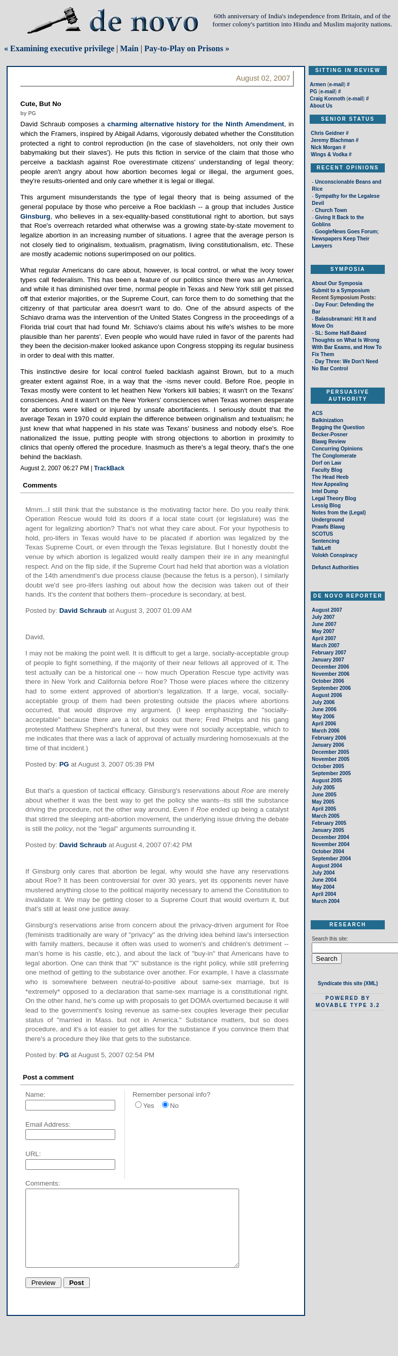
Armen (318, 84)
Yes (148, 1105)
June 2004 (324, 880)
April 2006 (324, 723)
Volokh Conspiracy (334, 555)
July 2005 (323, 787)
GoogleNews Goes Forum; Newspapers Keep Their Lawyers (345, 239)
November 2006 (330, 674)
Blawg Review (329, 441)
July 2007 (323, 617)
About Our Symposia (337, 283)
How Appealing (330, 484)
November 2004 (330, 844)
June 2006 (324, 709)
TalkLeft (321, 548)
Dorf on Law (326, 463)
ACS (317, 413)
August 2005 (327, 780)
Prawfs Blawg (328, 527)
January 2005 (328, 830)
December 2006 (330, 667)
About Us (321, 106)
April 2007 (324, 638)
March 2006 (325, 731)
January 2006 (328, 745)
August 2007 (327, 610)
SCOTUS (322, 534)
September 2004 (331, 858)
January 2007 (328, 660)
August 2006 (327, 695)
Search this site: (330, 939)
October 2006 (328, 681)
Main (129, 48)
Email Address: (48, 1124)
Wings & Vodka (329, 154)
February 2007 (329, 652)
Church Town (331, 210)
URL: (33, 1154)
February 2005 (329, 823)
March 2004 (325, 901)
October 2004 (328, 851)
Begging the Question (338, 427)
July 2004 (323, 873)
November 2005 (330, 759)
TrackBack (109, 468)
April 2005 (324, 809)
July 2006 (323, 702)
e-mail (336, 84)
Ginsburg (35, 216)
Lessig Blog (326, 505)
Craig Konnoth (327, 98)
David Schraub (83, 610)
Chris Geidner (327, 133)
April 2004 (324, 894)
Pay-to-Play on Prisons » (186, 48)
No (174, 1105)
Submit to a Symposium (341, 290)
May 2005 (323, 802)
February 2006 (329, 738)
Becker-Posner (330, 434)
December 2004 (330, 837)
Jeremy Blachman (332, 140)
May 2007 (323, 631)
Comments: (42, 1183)
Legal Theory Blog (334, 498)
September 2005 (331, 773)
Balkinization (327, 420)
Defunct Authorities (335, 567)
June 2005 (324, 794)
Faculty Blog (327, 470)
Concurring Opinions (337, 448)
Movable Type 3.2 (348, 1005)
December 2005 (330, 752)
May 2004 (323, 887)
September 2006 (331, 688)
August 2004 (327, 865)
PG (64, 764)
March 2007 (325, 645)
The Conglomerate (334, 456)
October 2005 (328, 766)
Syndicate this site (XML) (348, 983)
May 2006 (323, 716)
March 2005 (325, 816)
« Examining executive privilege (59, 48)
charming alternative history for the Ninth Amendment (195, 124)
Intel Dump (325, 491)
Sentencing (325, 541)
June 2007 (324, 624)
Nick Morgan (326, 147)
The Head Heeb (330, 477)
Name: (35, 1094)
